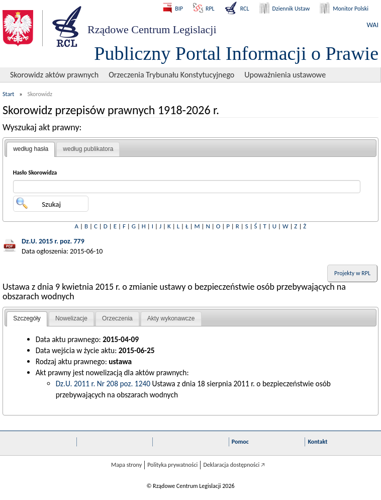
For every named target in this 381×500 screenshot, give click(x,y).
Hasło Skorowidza (35, 172)
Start (8, 94)
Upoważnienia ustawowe (285, 74)
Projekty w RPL (352, 273)
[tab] (31, 149)
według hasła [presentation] (30, 148)
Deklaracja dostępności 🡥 (234, 464)
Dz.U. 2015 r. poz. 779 (53, 241)
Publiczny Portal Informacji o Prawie (236, 53)
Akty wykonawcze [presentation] (171, 318)
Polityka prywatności (172, 464)
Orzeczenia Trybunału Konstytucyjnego (171, 74)
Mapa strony (126, 464)
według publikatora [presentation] (88, 148)
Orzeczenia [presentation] (117, 318)
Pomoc (240, 441)
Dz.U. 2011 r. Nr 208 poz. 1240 (103, 383)
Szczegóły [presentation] (27, 318)
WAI (372, 25)
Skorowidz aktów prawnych (54, 74)
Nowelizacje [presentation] (71, 318)
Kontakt (317, 441)
